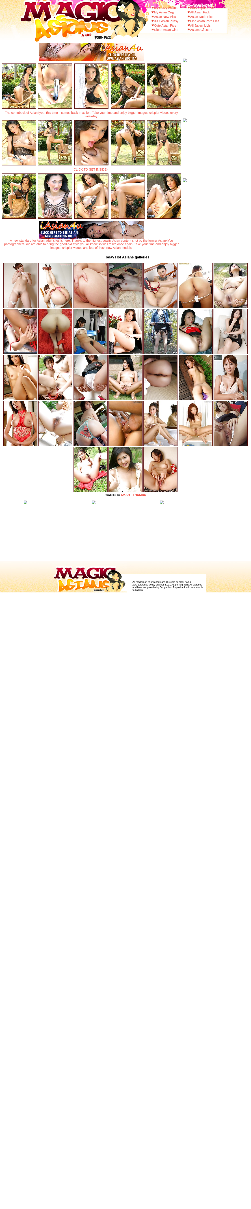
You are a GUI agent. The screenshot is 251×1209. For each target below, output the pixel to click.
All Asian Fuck (200, 12)
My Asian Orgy (164, 12)
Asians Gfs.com (201, 30)
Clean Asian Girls (166, 30)
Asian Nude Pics (201, 17)
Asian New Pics (165, 17)
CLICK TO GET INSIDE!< (91, 169)
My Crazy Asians (165, 8)
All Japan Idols (200, 25)
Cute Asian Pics (165, 25)
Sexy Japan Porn (202, 8)
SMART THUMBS (133, 495)
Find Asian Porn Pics (204, 21)
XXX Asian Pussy (166, 21)
